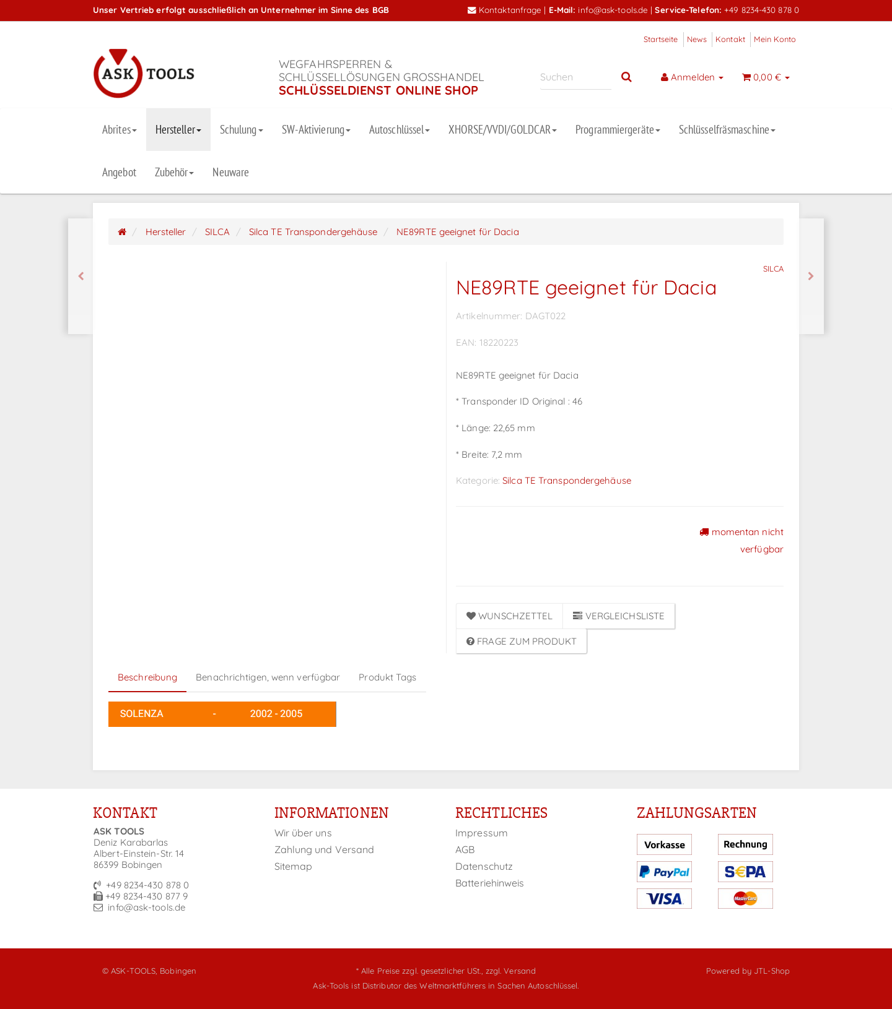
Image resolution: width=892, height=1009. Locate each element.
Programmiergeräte (617, 129)
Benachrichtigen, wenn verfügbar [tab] (268, 677)
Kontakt (730, 39)
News (697, 39)
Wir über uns (303, 833)
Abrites (119, 129)
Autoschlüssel (399, 129)
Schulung (241, 129)
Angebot (119, 172)
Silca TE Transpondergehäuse (566, 480)
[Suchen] (575, 77)
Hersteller (178, 129)
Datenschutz (484, 866)
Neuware (230, 172)
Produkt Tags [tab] (387, 677)
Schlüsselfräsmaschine (727, 129)
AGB (464, 849)
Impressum (481, 833)
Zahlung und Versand (324, 849)
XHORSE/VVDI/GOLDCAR (502, 129)
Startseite (661, 39)
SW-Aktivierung (316, 129)
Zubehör (175, 172)
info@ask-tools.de (613, 9)
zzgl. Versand (511, 971)
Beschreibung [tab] (147, 677)
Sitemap (293, 866)
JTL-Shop (772, 971)
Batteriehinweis (490, 883)
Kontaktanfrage (505, 9)
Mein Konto (775, 39)
